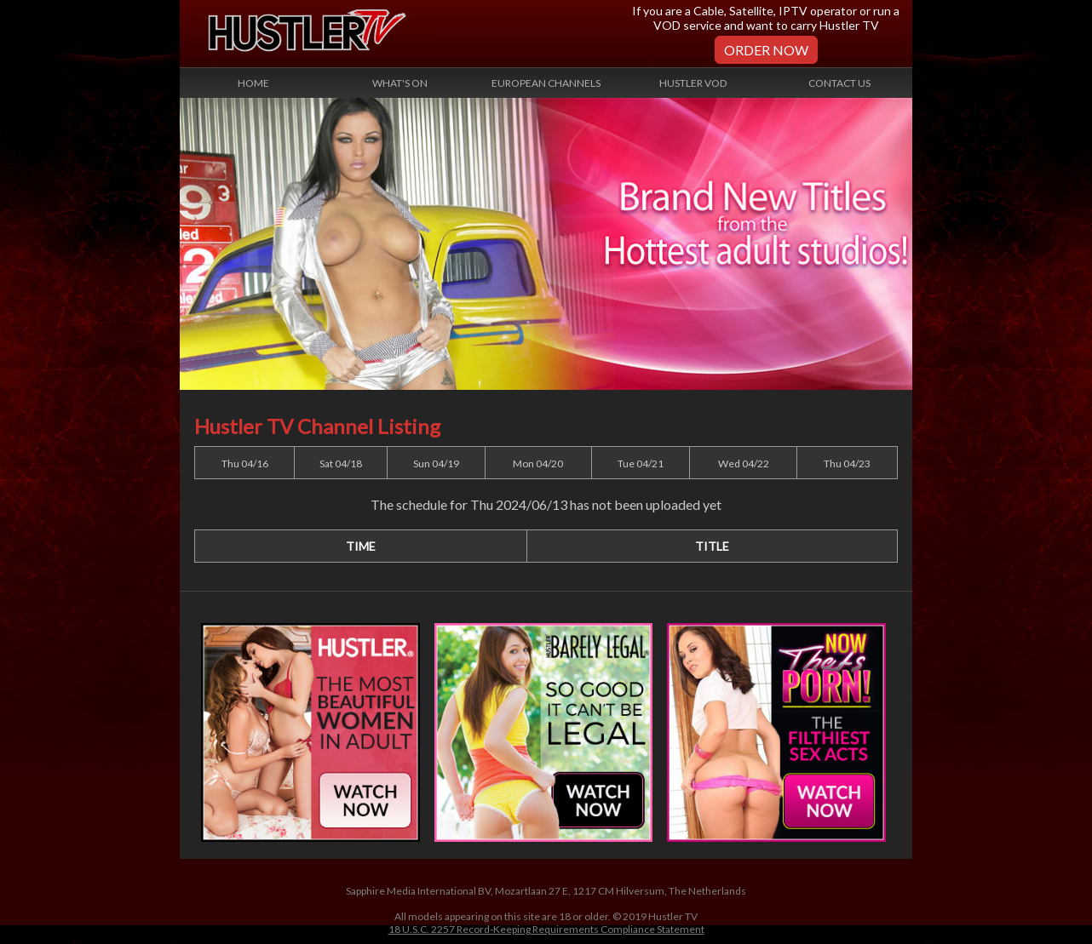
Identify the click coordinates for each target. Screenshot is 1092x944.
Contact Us (839, 83)
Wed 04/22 (743, 463)
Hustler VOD (693, 83)
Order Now (766, 50)
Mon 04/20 (538, 463)
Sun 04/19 (436, 463)
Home (253, 83)
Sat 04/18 (340, 463)
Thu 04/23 (847, 463)
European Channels (546, 83)
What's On (400, 83)
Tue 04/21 (641, 463)
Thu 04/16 (244, 463)
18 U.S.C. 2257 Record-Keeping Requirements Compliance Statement (546, 929)
